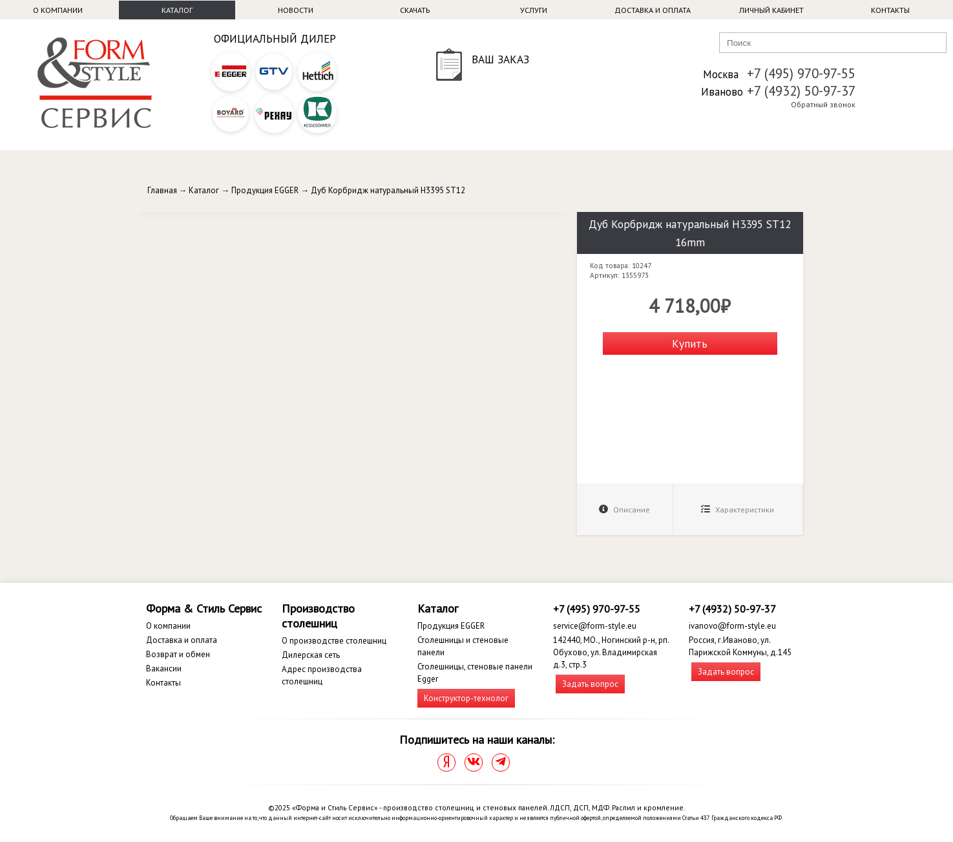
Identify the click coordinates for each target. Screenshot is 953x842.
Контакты (890, 10)
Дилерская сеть (311, 654)
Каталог (177, 10)
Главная (162, 190)
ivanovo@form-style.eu (732, 625)
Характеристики (737, 509)
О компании (58, 10)
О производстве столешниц (334, 640)
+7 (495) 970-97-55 (801, 73)
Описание (624, 509)
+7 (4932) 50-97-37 (801, 91)
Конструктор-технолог (466, 698)
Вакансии (164, 668)
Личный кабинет (771, 10)
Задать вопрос (590, 684)
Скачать (415, 10)
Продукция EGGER (264, 190)
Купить (689, 343)
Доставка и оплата (652, 10)
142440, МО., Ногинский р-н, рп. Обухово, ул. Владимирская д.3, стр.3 (611, 652)
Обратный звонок (823, 104)
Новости (295, 10)
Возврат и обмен (178, 654)
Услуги (533, 10)
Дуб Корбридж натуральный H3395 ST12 (388, 190)
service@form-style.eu (594, 625)
